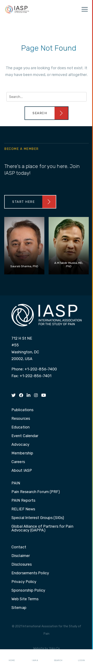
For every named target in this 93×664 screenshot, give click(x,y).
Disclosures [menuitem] (21, 564)
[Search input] (46, 97)
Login (81, 657)
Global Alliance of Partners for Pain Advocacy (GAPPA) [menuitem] (42, 528)
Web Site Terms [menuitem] (24, 599)
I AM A (35, 657)
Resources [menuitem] (20, 419)
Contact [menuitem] (18, 547)
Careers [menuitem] (18, 462)
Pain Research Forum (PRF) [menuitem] (35, 492)
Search (58, 657)
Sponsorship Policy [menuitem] (28, 590)
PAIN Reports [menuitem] (23, 501)
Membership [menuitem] (22, 453)
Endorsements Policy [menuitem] (30, 573)
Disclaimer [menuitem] (20, 556)
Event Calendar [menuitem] (24, 436)
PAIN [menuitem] (15, 483)
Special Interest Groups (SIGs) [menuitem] (37, 518)
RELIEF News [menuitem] (23, 509)
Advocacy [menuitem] (20, 445)
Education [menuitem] (20, 427)
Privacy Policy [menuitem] (23, 582)
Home (12, 657)
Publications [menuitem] (22, 410)
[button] (46, 113)
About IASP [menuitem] (21, 471)
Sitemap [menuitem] (18, 608)
